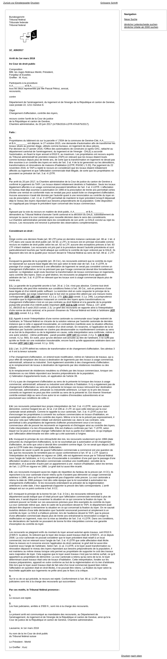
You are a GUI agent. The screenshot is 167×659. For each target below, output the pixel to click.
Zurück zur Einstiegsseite (16, 2)
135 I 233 (68, 296)
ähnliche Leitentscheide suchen (140, 24)
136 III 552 (103, 335)
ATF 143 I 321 (25, 343)
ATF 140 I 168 (32, 296)
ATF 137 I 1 (73, 335)
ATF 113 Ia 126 (69, 304)
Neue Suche (130, 19)
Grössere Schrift (109, 2)
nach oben (136, 655)
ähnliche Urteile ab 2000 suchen (141, 27)
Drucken (35, 2)
